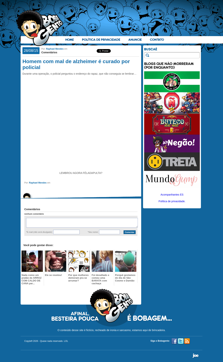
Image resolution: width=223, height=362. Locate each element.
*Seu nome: (93, 232)
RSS (187, 341)
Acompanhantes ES (171, 194)
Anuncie (135, 39)
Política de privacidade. (172, 201)
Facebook (174, 341)
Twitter (181, 341)
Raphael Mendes (55, 49)
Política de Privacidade (101, 39)
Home (69, 39)
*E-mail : (39, 232)
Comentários (49, 52)
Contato (157, 39)
